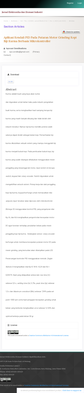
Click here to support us (71, 390)
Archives (14, 21)
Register (70, 3)
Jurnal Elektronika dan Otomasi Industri (22, 12)
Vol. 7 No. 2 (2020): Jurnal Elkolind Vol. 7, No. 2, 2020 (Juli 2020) (43, 21)
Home (6, 21)
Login (80, 3)
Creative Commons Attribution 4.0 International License (48, 335)
